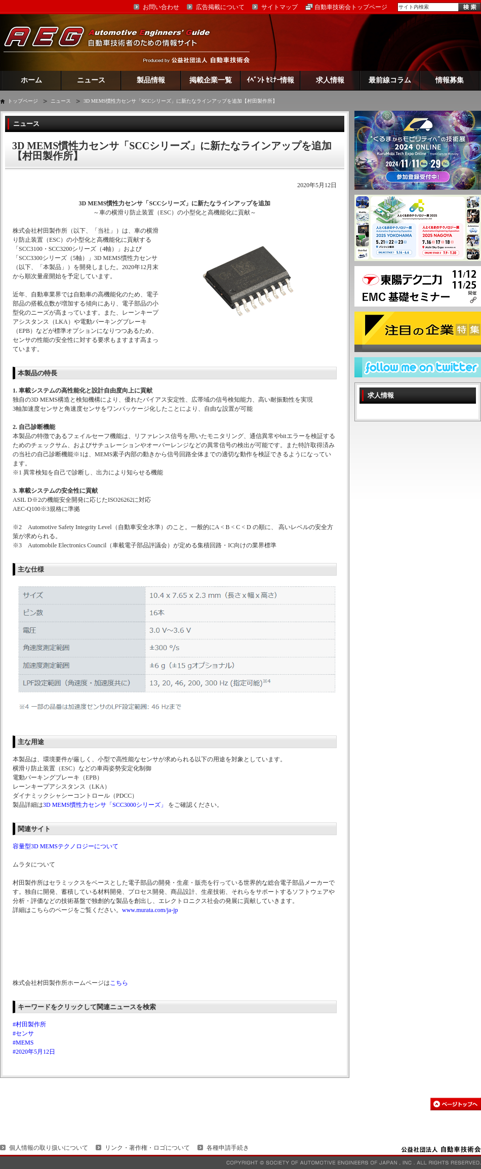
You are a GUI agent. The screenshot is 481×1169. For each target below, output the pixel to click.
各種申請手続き (228, 1147)
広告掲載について (220, 7)
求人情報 (330, 80)
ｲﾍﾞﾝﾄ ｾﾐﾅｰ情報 (271, 80)
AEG (113, 42)
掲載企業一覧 (210, 80)
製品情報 (151, 80)
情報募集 (449, 80)
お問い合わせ (161, 7)
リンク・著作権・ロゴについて (147, 1147)
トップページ (23, 101)
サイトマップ (279, 7)
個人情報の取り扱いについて (48, 1147)
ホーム (31, 80)
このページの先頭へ (455, 1104)
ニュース (91, 80)
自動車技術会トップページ (350, 7)
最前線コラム (390, 80)
